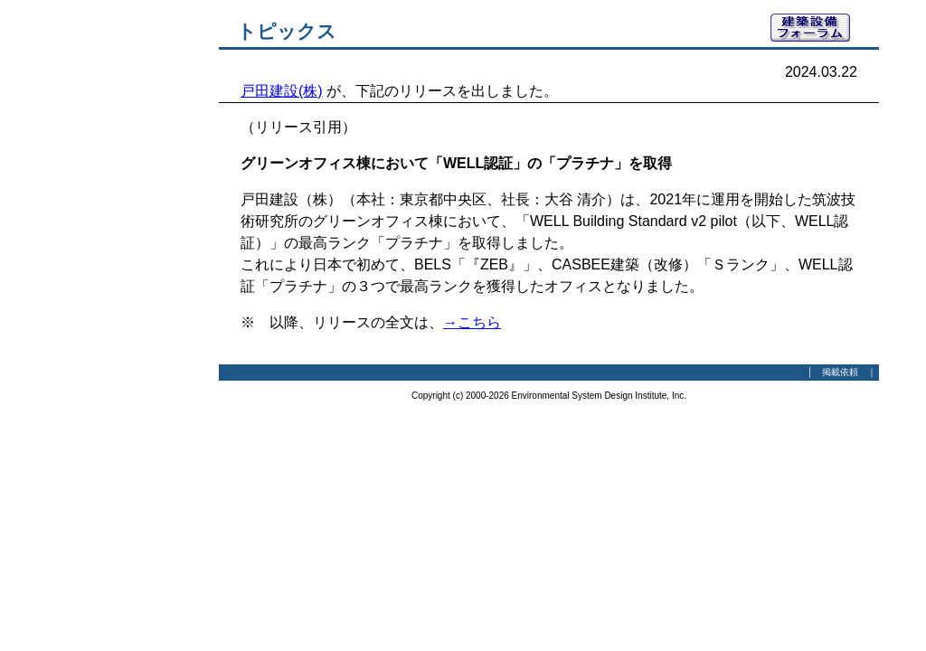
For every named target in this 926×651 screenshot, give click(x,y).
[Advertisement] (119, 285)
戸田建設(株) (282, 91)
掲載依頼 (840, 372)
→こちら (472, 322)
